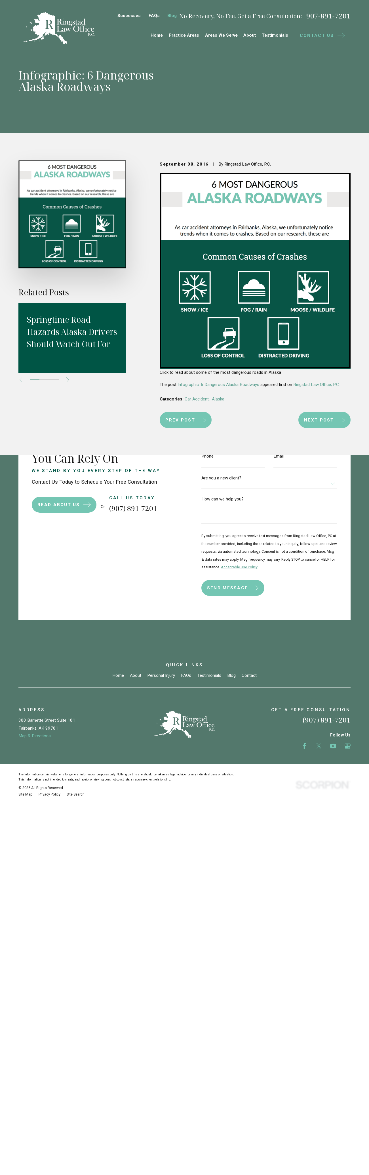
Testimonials (209, 675)
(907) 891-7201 (327, 720)
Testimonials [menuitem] (275, 35)
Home (118, 675)
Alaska (218, 399)
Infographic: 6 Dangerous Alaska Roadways (218, 384)
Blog (172, 15)
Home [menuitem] (157, 35)
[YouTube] (333, 746)
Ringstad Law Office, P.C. (316, 384)
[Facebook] (304, 746)
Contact (249, 675)
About (135, 675)
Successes (129, 15)
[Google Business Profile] (348, 746)
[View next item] (67, 379)
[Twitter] (319, 746)
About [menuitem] (249, 35)
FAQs (154, 15)
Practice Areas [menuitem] (184, 35)
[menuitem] (25, 794)
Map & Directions (34, 735)
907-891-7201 (328, 15)
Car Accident (197, 399)
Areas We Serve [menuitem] (221, 35)
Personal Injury (161, 675)
